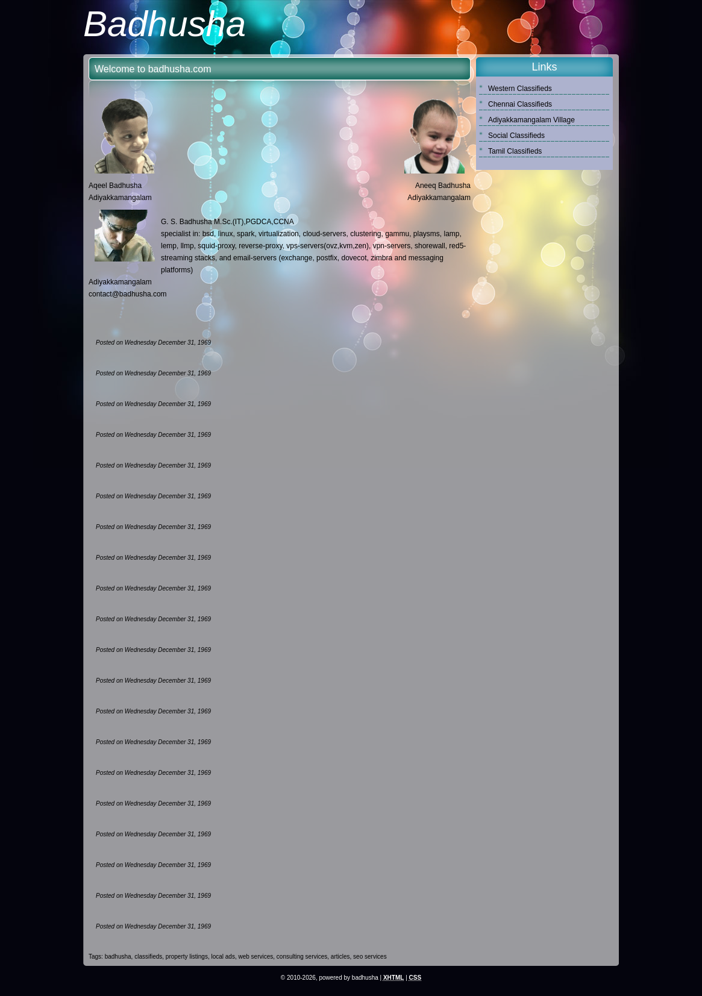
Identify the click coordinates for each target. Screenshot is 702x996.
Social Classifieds (516, 135)
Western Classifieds (520, 88)
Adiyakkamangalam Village (531, 120)
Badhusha (164, 24)
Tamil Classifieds (515, 151)
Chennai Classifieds (520, 104)
